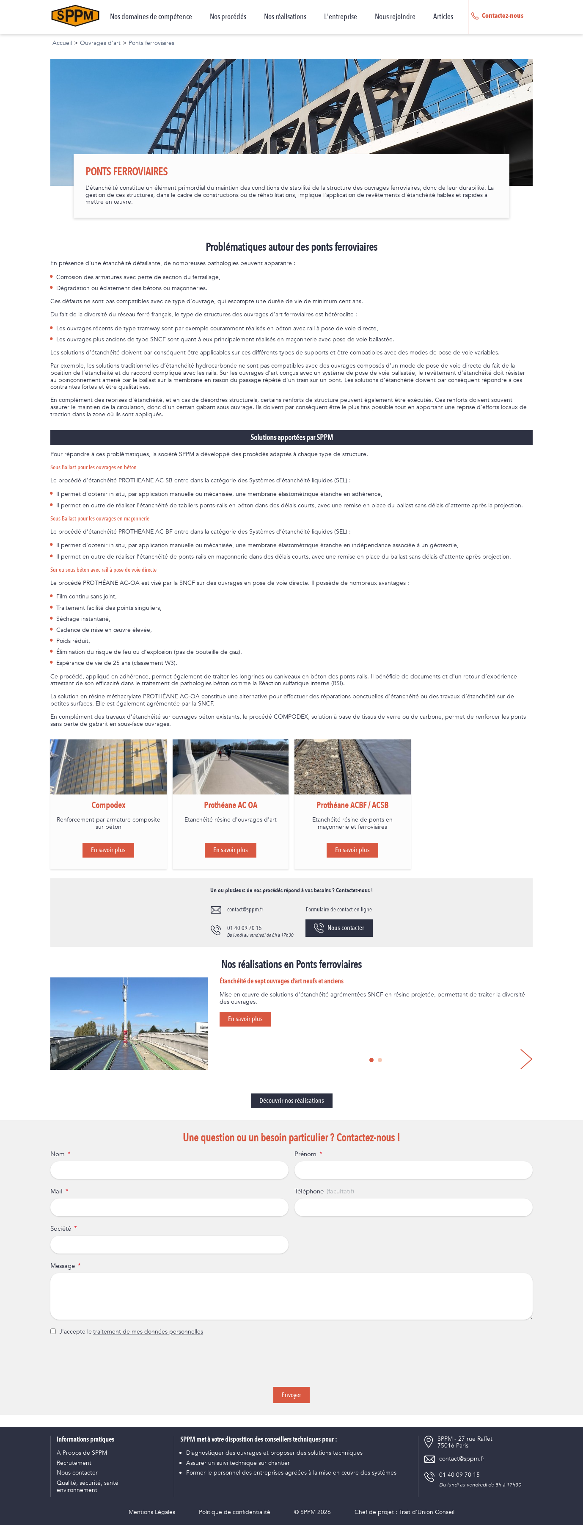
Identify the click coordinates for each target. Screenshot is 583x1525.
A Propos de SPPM (82, 1453)
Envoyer (291, 1395)
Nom (57, 1154)
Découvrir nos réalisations (291, 1100)
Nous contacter (339, 928)
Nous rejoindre (395, 17)
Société (60, 1229)
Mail (56, 1192)
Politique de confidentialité (234, 1512)
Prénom (305, 1154)
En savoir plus (108, 850)
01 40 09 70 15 (244, 928)
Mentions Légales (152, 1512)
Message (62, 1266)
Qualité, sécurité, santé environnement (87, 1487)
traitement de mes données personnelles (148, 1332)
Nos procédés (228, 17)
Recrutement (74, 1463)
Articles (443, 17)
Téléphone (309, 1192)
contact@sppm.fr (245, 909)
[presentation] (291, 1361)
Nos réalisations (285, 17)
